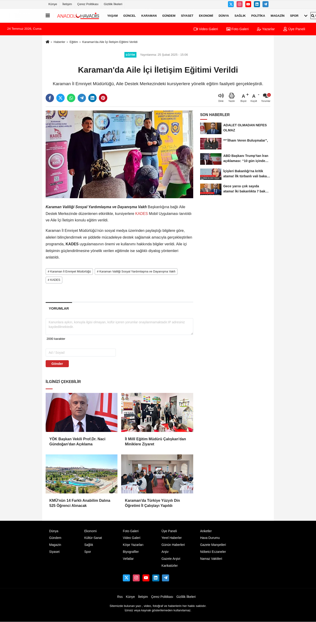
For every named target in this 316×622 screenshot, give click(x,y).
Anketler (206, 531)
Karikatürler (169, 565)
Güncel (129, 15)
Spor (294, 15)
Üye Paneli (294, 29)
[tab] (59, 308)
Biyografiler (131, 552)
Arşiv (165, 552)
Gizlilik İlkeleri (113, 4)
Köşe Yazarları (133, 545)
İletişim (67, 4)
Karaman (149, 15)
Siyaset (187, 15)
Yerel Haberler (171, 538)
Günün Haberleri (173, 545)
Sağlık (240, 15)
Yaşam (112, 15)
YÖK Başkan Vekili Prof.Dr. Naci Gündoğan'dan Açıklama (77, 441)
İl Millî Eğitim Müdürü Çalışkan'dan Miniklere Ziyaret (155, 441)
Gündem (168, 15)
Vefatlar (128, 558)
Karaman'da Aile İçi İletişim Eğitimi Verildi (110, 42)
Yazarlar (266, 29)
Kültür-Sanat (93, 538)
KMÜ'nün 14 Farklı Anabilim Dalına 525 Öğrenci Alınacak (79, 503)
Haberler (59, 42)
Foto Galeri (237, 29)
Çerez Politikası (87, 4)
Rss (120, 597)
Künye (52, 4)
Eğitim (74, 42)
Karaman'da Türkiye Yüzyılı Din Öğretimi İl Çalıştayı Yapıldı (152, 503)
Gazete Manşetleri (213, 545)
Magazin (277, 15)
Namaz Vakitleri (211, 558)
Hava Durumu (210, 538)
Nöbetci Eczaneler (213, 552)
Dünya (224, 15)
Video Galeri (206, 29)
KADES (141, 214)
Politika (258, 15)
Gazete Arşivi (170, 558)
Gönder (57, 364)
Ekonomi (206, 15)
